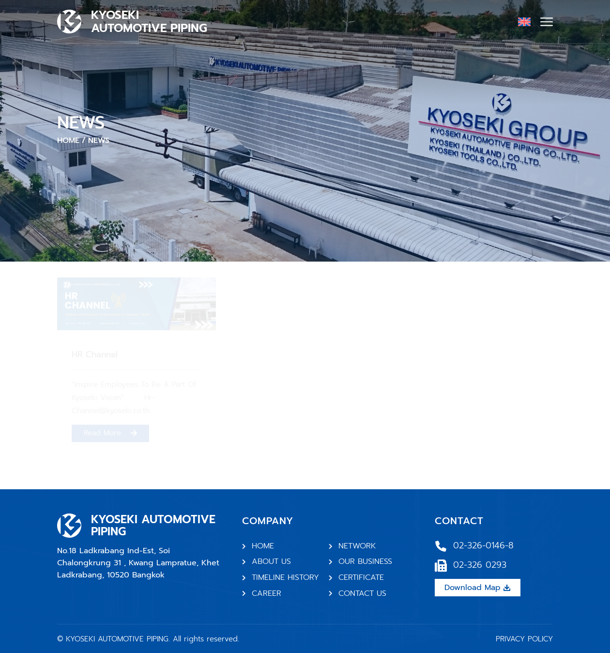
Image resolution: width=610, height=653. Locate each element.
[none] (524, 21)
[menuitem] (524, 21)
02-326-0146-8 (483, 545)
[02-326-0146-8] (441, 546)
